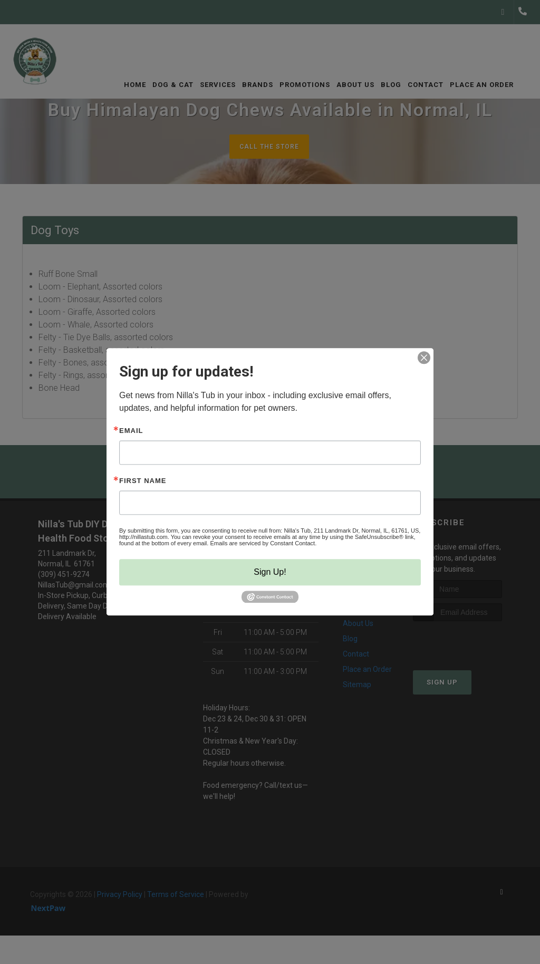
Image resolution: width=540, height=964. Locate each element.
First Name (142, 480)
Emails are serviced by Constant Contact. (263, 543)
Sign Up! (270, 571)
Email (131, 430)
